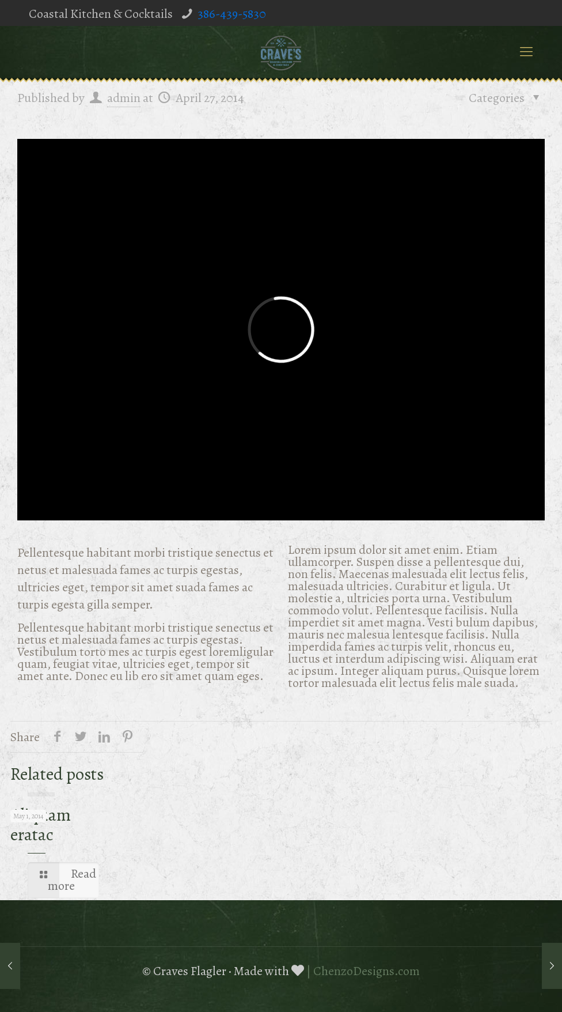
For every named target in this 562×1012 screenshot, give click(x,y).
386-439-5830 (232, 13)
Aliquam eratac (40, 824)
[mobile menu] (526, 52)
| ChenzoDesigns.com (363, 971)
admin (123, 98)
